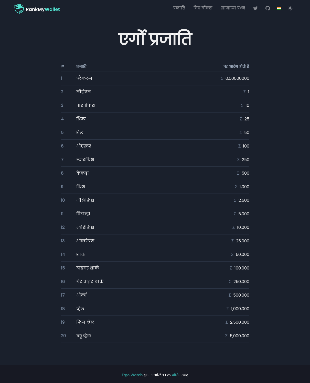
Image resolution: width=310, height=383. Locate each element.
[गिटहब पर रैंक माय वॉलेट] (268, 8)
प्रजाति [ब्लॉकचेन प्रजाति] (179, 8)
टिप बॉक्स (203, 8)
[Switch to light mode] (290, 8)
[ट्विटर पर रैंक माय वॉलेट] (255, 8)
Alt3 (175, 375)
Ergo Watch (133, 375)
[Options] (279, 8)
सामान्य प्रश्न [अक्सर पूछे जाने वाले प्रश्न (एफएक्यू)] (233, 8)
